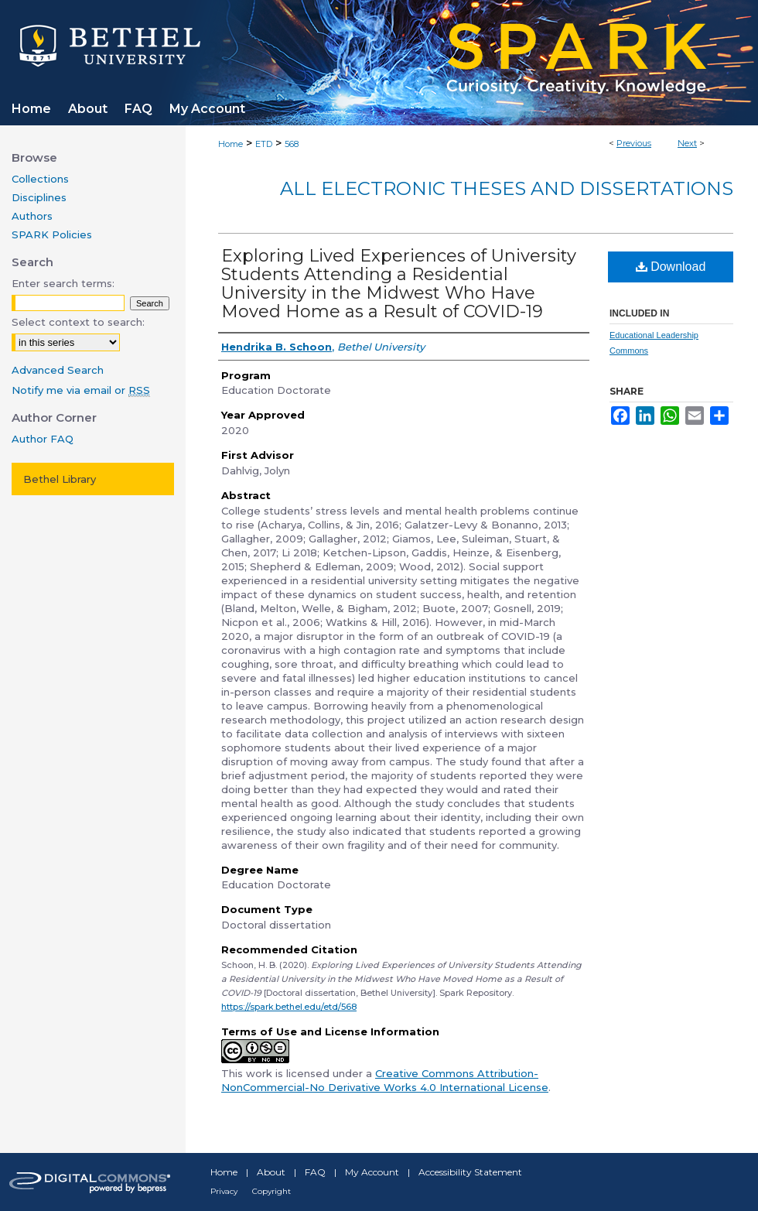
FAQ (315, 1172)
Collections (40, 179)
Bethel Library (59, 479)
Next (687, 143)
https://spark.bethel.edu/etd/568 (289, 1006)
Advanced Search (58, 370)
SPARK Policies (52, 234)
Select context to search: (78, 322)
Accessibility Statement (470, 1172)
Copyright (271, 1191)
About (271, 1172)
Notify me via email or (81, 390)
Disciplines (39, 197)
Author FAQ (42, 439)
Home (230, 144)
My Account (372, 1172)
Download (671, 266)
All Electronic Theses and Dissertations (506, 188)
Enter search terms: (63, 283)
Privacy (223, 1191)
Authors (32, 216)
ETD (263, 144)
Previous (633, 143)
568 (292, 144)
